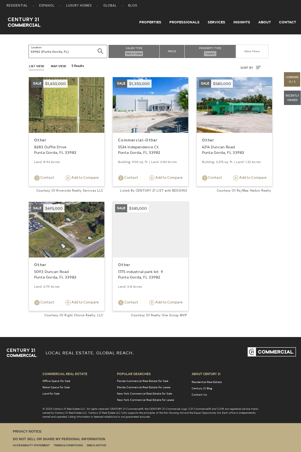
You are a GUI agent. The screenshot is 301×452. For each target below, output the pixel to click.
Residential (17, 5)
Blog (132, 5)
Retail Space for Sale (56, 387)
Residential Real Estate (207, 382)
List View (36, 66)
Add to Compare (82, 178)
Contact (287, 22)
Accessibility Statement (31, 445)
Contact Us (199, 394)
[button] (292, 79)
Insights (241, 22)
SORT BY (250, 67)
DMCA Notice (96, 445)
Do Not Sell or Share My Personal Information (59, 439)
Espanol (47, 5)
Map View (58, 66)
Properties (150, 22)
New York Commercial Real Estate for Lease (145, 400)
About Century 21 (206, 374)
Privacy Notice (27, 431)
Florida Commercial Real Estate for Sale (142, 381)
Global (110, 5)
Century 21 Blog (202, 388)
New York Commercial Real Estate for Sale (144, 393)
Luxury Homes (79, 5)
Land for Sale (51, 393)
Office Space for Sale (56, 381)
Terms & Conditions (68, 445)
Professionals (184, 22)
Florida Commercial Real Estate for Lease (143, 387)
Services (216, 22)
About (264, 22)
